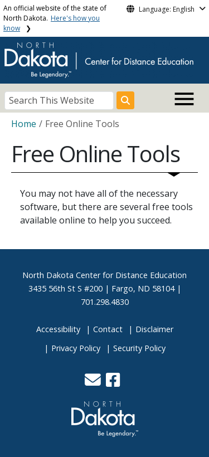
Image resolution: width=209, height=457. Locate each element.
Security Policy (139, 348)
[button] (94, 382)
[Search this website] (125, 100)
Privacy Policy (75, 348)
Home (23, 124)
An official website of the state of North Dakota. (54, 18)
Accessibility (58, 329)
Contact (108, 329)
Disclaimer (154, 329)
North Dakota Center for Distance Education (104, 275)
